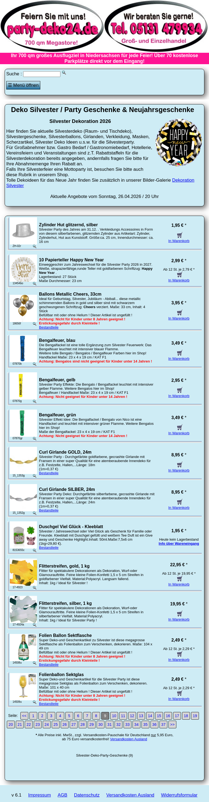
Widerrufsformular (179, 795)
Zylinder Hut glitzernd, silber (68, 224)
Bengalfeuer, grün (57, 415)
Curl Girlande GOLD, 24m (65, 452)
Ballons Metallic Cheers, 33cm (70, 294)
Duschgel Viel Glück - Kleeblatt (71, 526)
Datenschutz (87, 795)
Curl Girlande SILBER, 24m (67, 489)
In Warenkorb (178, 239)
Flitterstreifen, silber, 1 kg (65, 603)
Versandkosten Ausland (128, 739)
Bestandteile (49, 327)
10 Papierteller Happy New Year (71, 260)
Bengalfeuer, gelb (57, 379)
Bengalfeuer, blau (57, 340)
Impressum (39, 795)
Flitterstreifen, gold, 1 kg (64, 566)
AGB (62, 795)
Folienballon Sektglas (61, 674)
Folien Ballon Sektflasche (65, 635)
